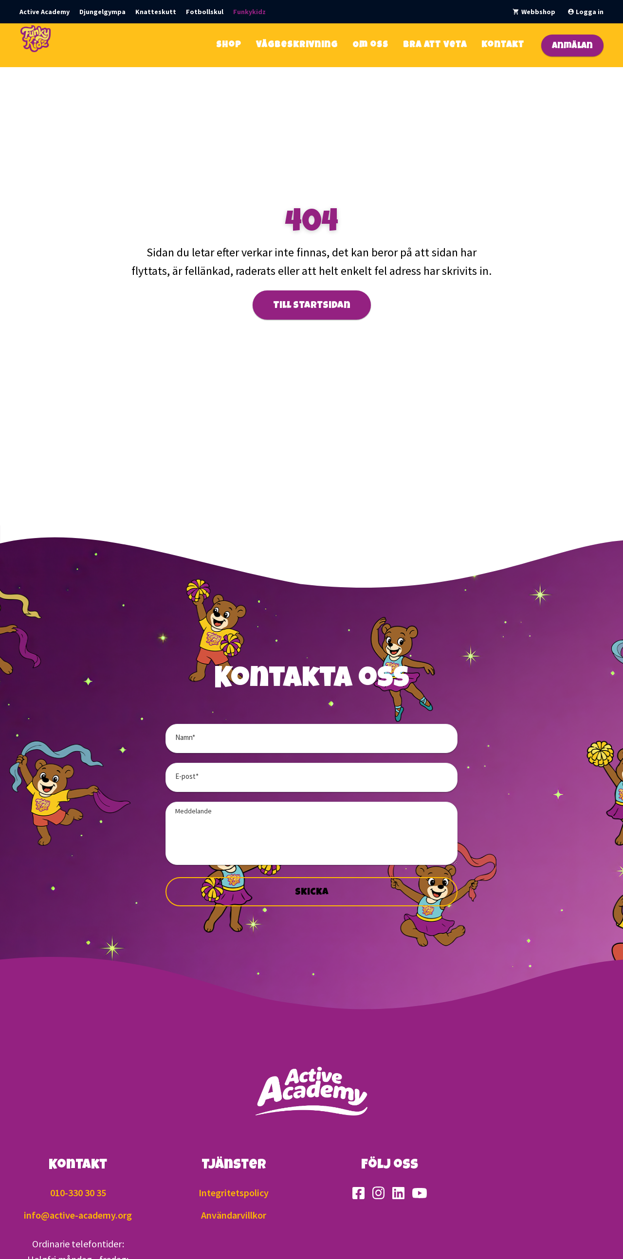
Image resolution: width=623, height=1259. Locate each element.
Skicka (312, 893)
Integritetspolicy (234, 1193)
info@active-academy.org (78, 1215)
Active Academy (44, 11)
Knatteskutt (155, 11)
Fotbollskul (204, 11)
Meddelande (193, 811)
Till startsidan (311, 306)
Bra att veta (435, 45)
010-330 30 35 (78, 1193)
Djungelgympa (102, 11)
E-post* (187, 776)
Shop (228, 45)
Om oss (370, 45)
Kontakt (502, 45)
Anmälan (572, 46)
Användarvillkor (233, 1215)
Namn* (185, 737)
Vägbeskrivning (297, 45)
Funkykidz (249, 11)
